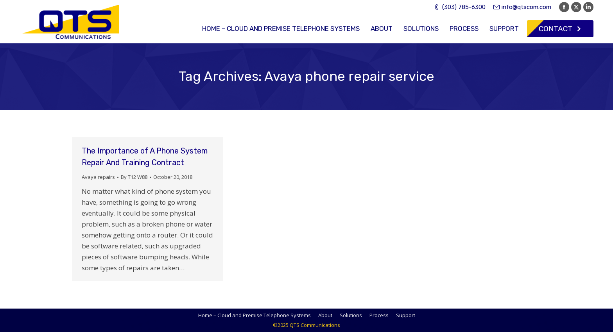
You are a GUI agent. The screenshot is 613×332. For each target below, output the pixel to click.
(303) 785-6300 (459, 7)
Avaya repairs (98, 176)
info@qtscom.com (522, 7)
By (134, 176)
